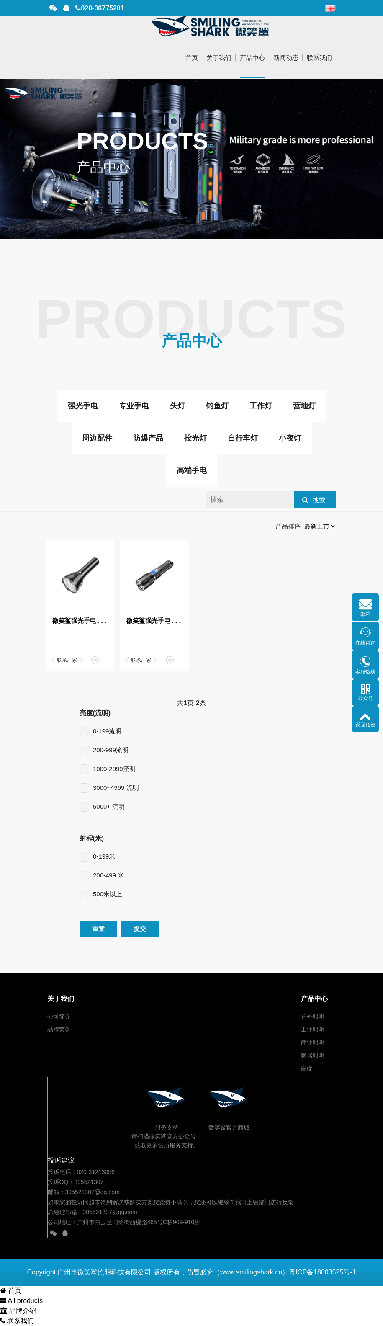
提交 (140, 928)
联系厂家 (67, 660)
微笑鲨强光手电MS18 (82, 620)
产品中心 (252, 57)
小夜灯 (290, 438)
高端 (307, 1068)
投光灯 (195, 438)
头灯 (177, 406)
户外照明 (312, 1016)
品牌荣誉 (59, 1029)
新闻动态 (285, 57)
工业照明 (312, 1029)
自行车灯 (243, 438)
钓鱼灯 (217, 406)
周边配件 (97, 438)
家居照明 (312, 1055)
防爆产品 (148, 438)
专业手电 (134, 406)
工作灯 (260, 406)
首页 (191, 57)
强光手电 (83, 406)
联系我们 (319, 57)
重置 (98, 928)
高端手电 (192, 470)
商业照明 (312, 1042)
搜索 (319, 499)
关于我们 (218, 57)
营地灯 (304, 406)
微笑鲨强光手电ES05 (156, 620)
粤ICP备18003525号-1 (322, 1272)
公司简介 (59, 1016)
